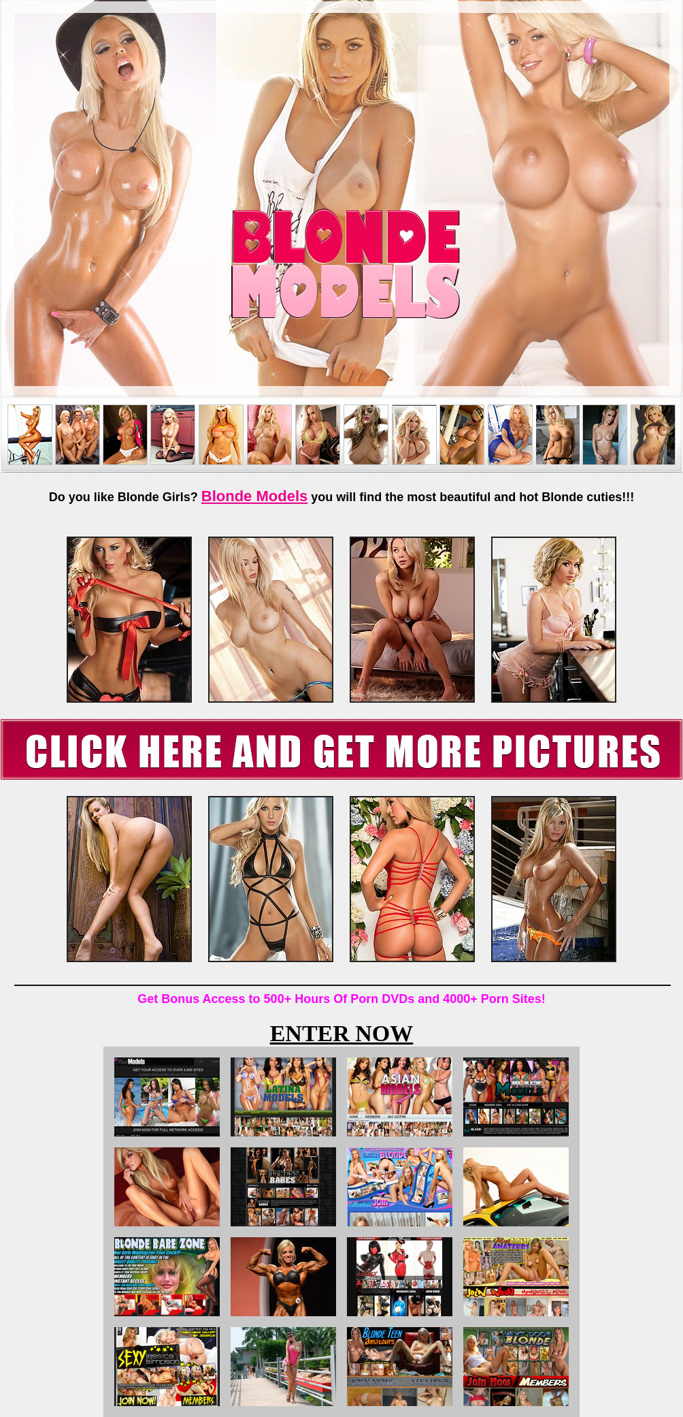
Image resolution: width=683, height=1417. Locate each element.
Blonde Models (254, 496)
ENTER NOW (342, 1033)
